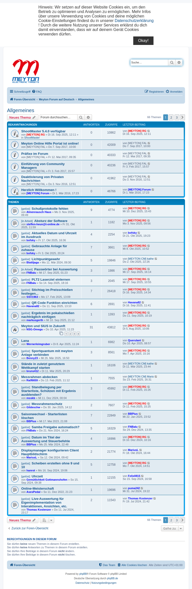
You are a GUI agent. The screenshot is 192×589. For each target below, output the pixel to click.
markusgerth (34, 320)
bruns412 (32, 371)
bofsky (30, 240)
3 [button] (177, 117)
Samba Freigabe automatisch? (56, 427)
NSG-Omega (34, 329)
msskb (30, 397)
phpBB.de (112, 578)
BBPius (31, 421)
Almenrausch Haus (39, 211)
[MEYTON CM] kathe (141, 258)
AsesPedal (33, 491)
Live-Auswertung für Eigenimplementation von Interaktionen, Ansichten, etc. (44, 502)
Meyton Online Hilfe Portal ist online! (50, 143)
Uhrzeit (37, 476)
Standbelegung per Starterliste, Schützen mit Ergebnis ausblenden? (48, 390)
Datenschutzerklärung (134, 20)
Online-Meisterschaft (37, 488)
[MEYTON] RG (35, 134)
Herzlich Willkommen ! (38, 190)
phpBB (83, 574)
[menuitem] (37, 92)
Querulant (134, 340)
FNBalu (31, 272)
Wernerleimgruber (38, 344)
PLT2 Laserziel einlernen (51, 279)
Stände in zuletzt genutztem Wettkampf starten (43, 366)
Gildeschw (33, 407)
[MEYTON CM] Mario (141, 376)
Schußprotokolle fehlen (50, 208)
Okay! (143, 40)
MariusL (31, 457)
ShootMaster (32, 137)
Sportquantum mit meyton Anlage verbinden (47, 353)
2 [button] (171, 117)
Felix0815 (134, 475)
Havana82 (32, 306)
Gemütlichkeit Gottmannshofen (47, 479)
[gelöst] (25, 208)
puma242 (134, 488)
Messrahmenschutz (47, 404)
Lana (25, 341)
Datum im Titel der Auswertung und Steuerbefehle (45, 439)
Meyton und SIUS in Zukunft (43, 326)
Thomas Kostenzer (38, 509)
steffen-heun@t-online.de (43, 224)
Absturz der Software (51, 221)
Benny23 (32, 358)
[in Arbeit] (27, 220)
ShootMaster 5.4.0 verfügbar (43, 131)
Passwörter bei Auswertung (56, 269)
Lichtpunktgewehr (46, 259)
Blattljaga (32, 262)
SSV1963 (32, 296)
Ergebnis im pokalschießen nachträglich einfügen (47, 315)
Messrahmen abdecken (39, 377)
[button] (182, 117)
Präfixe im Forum (34, 154)
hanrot (30, 470)
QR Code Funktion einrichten (54, 303)
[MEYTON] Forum (37, 193)
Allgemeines (20, 110)
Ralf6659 (32, 380)
